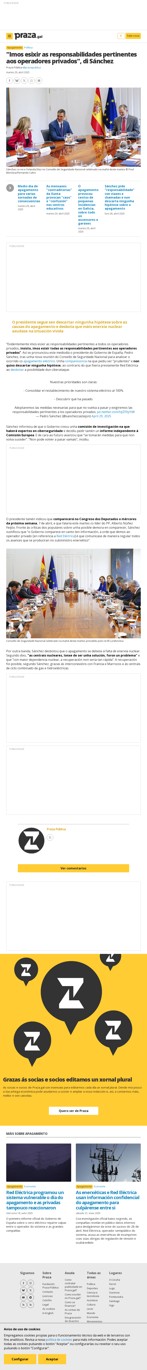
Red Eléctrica (65, 536)
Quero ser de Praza (73, 1111)
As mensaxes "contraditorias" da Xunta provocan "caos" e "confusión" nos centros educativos (59, 197)
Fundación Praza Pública (50, 1285)
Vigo (111, 1305)
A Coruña (114, 1279)
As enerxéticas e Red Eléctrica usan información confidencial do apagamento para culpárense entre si (107, 1200)
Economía (30, 1186)
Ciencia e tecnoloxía (93, 1294)
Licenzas (47, 1296)
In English (48, 1313)
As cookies (48, 1309)
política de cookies (59, 1339)
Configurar (20, 1359)
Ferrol (112, 1284)
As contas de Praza (72, 1311)
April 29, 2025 (101, 416)
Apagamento (14, 47)
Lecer (90, 1309)
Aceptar (52, 1359)
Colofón (47, 1300)
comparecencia (76, 361)
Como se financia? (70, 1303)
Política (28, 47)
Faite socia (133, 35)
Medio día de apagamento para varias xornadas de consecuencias (29, 193)
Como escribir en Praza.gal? (73, 1296)
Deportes (92, 1288)
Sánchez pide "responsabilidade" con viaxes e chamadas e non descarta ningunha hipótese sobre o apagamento (120, 197)
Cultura (91, 1304)
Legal (45, 1304)
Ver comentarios (73, 868)
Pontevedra (116, 1297)
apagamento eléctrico (39, 361)
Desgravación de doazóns (73, 1319)
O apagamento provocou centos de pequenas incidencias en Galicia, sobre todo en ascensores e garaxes (88, 204)
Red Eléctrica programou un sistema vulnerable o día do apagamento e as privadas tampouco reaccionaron (35, 1200)
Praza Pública (14, 67)
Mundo (91, 1313)
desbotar (17, 369)
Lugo (112, 1288)
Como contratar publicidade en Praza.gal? (73, 1285)
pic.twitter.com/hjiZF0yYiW (116, 412)
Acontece (92, 1300)
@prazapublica (32, 67)
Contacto (47, 1291)
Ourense (114, 1292)
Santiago (114, 1301)
